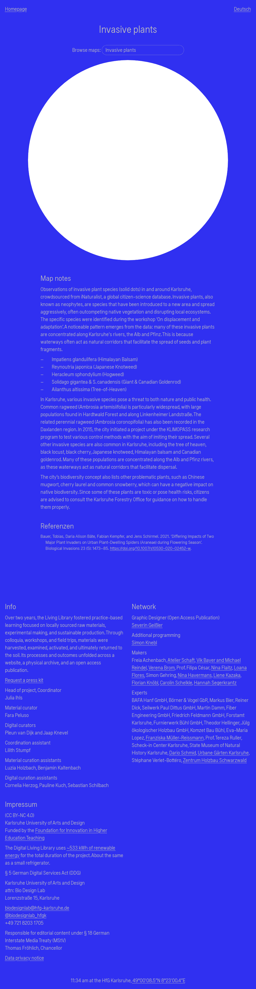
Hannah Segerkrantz (215, 682)
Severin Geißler (147, 625)
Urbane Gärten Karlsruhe (223, 752)
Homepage (16, 9)
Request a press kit (24, 680)
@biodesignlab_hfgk (25, 915)
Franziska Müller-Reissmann (175, 737)
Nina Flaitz (221, 667)
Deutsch (242, 9)
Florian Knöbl (145, 682)
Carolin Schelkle (176, 682)
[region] (128, 160)
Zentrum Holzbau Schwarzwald (214, 760)
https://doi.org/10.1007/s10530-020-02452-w (150, 548)
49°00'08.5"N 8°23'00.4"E (159, 980)
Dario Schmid (182, 752)
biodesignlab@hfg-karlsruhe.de (37, 907)
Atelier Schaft (181, 660)
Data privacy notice (24, 957)
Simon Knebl (144, 642)
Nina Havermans (195, 675)
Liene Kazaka (227, 675)
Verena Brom (161, 667)
